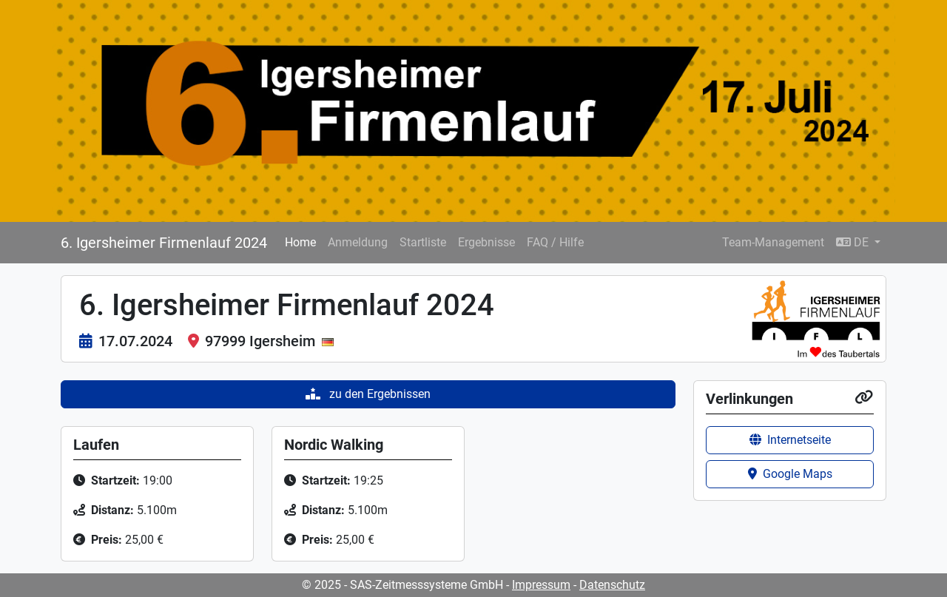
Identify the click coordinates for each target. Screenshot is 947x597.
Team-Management (773, 242)
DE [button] (854, 242)
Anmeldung (358, 242)
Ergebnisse (486, 242)
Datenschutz (612, 585)
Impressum (541, 585)
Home (300, 242)
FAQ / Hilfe (555, 242)
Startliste (423, 242)
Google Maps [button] (790, 474)
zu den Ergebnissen (368, 394)
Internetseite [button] (790, 440)
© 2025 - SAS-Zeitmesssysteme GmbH (402, 585)
